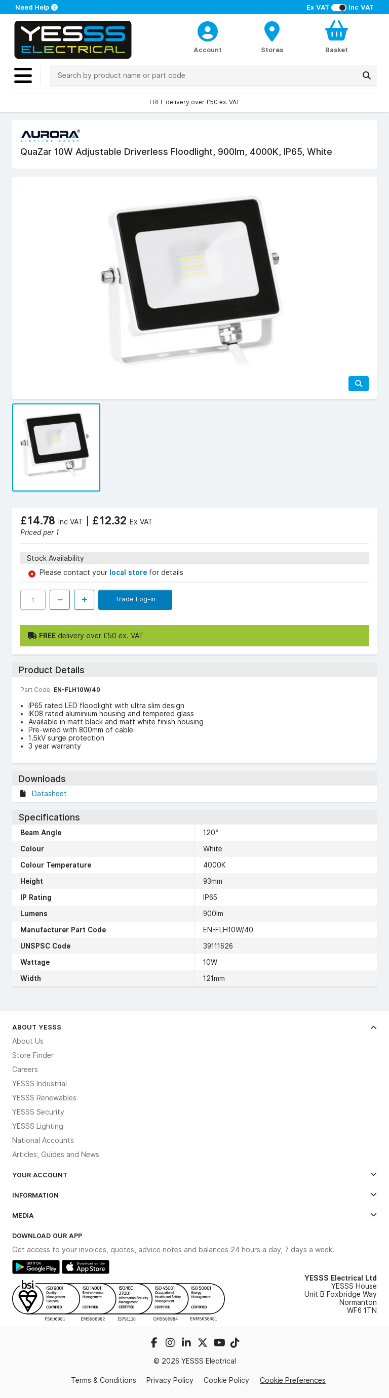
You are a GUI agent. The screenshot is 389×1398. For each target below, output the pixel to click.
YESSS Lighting (37, 1126)
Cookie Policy (226, 1380)
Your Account (194, 1175)
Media (194, 1215)
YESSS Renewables (44, 1098)
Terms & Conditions (103, 1380)
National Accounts (43, 1140)
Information (194, 1195)
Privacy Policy (169, 1380)
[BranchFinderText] (272, 36)
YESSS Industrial (39, 1084)
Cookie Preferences (293, 1380)
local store (129, 572)
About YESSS (194, 1027)
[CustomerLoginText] (207, 30)
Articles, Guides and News (55, 1154)
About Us (28, 1041)
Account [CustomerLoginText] (207, 50)
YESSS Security (38, 1112)
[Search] (367, 75)
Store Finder (33, 1055)
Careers (25, 1069)
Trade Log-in (135, 599)
